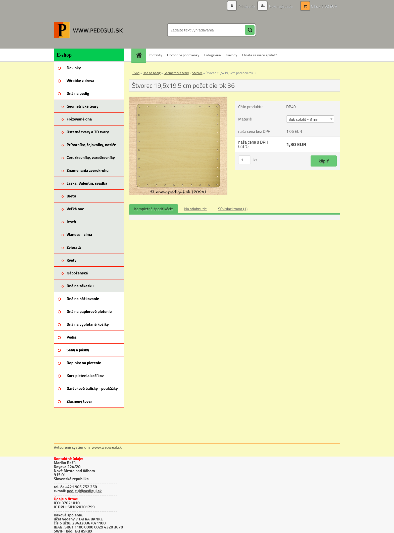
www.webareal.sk (107, 447)
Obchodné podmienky (183, 55)
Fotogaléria (212, 55)
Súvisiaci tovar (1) (233, 209)
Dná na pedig (152, 72)
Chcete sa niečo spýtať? (259, 55)
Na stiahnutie (195, 209)
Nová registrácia (280, 6)
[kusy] (244, 159)
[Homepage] (140, 55)
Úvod (135, 72)
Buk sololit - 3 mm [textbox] (304, 119)
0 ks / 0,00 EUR (324, 6)
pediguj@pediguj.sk (84, 491)
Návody (231, 55)
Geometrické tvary (176, 72)
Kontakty (155, 55)
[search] (249, 30)
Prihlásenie (247, 6)
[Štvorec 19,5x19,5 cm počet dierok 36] (178, 99)
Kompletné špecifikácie (153, 209)
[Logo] (88, 30)
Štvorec (197, 72)
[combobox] (310, 118)
